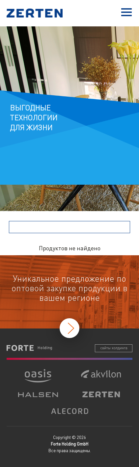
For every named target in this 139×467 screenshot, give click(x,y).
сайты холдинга (113, 348)
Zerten (36, 13)
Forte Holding (29, 348)
